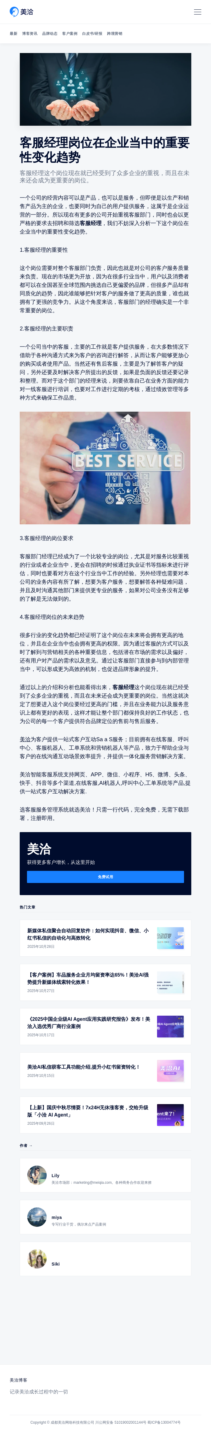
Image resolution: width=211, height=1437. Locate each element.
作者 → (26, 1145)
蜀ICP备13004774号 (163, 1422)
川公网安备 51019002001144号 (120, 1422)
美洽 (25, 739)
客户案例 (69, 34)
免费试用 (105, 877)
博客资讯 (29, 34)
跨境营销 (114, 34)
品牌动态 (49, 34)
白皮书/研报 (92, 34)
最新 (13, 34)
